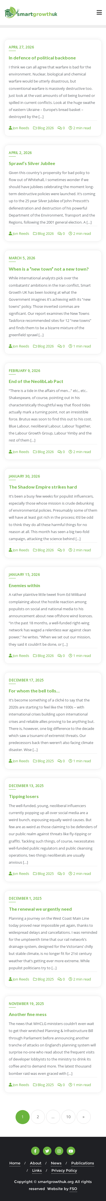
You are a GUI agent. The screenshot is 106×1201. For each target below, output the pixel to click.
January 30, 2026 (24, 476)
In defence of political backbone (42, 57)
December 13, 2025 (26, 785)
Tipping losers (24, 796)
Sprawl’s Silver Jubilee (32, 163)
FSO (73, 1188)
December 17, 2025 (26, 680)
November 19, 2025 (26, 1003)
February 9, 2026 (24, 370)
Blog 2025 (43, 761)
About (35, 1163)
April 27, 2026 (21, 47)
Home (14, 1163)
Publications (82, 1163)
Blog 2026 (43, 127)
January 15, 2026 (24, 574)
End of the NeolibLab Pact (36, 381)
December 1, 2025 (25, 898)
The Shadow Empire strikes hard (43, 486)
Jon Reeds (19, 127)
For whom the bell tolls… (34, 690)
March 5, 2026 (22, 258)
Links (37, 1170)
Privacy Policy (64, 1170)
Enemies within (24, 585)
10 (68, 1116)
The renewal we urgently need (40, 909)
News (56, 1163)
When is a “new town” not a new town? (49, 268)
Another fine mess (28, 1014)
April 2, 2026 (20, 152)
